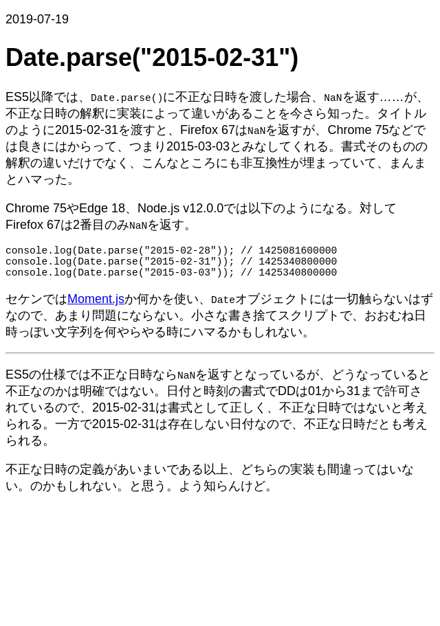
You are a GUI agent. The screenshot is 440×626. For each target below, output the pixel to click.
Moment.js (95, 307)
